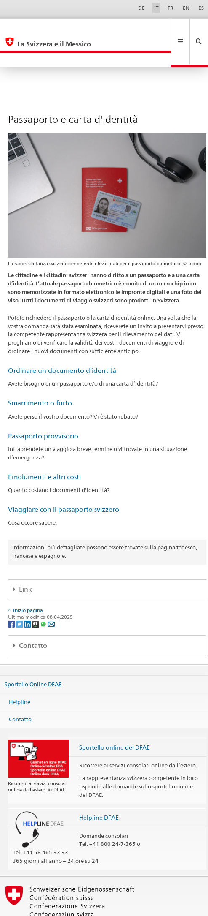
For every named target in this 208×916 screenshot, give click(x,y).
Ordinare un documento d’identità (62, 342)
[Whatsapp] (44, 595)
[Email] (51, 595)
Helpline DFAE (99, 789)
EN (186, 8)
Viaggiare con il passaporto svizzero (63, 481)
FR (170, 8)
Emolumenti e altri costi (44, 449)
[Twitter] (20, 595)
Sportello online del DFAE (114, 719)
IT (156, 8)
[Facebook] (12, 595)
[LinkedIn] (28, 595)
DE (141, 8)
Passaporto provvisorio (43, 408)
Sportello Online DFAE (33, 655)
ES (201, 8)
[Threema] (36, 595)
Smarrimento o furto (40, 375)
